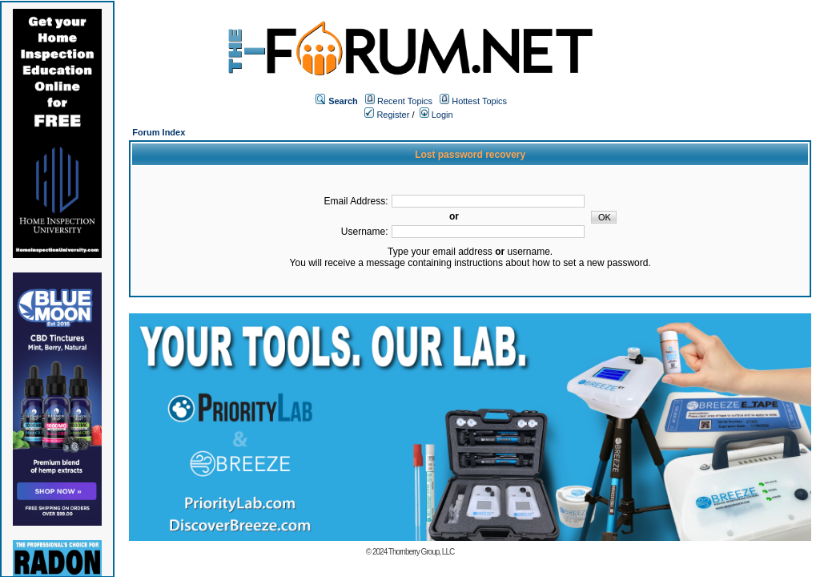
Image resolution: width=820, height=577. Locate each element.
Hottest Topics (479, 101)
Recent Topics (404, 101)
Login (436, 114)
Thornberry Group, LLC (421, 551)
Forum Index (158, 132)
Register (386, 114)
